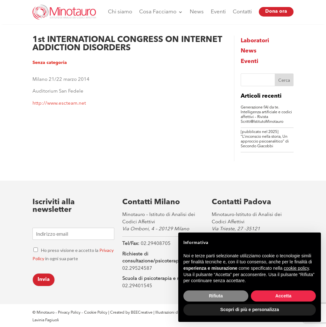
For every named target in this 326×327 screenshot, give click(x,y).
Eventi (218, 12)
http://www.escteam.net (59, 103)
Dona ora (276, 11)
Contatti (242, 12)
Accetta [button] (283, 295)
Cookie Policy (96, 313)
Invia (44, 279)
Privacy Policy (69, 313)
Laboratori (255, 41)
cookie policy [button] (296, 268)
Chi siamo (120, 12)
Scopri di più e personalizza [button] (249, 309)
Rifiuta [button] (216, 295)
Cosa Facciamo (157, 12)
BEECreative (141, 313)
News (197, 12)
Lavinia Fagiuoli (45, 320)
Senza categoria (49, 62)
